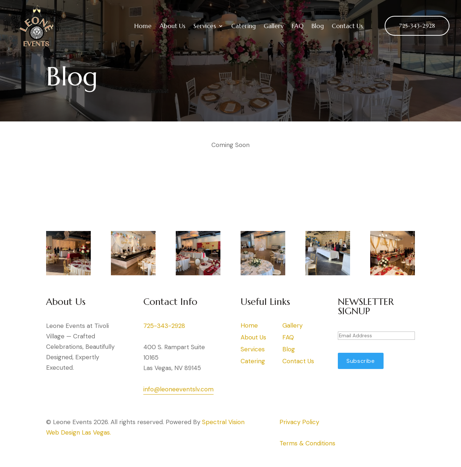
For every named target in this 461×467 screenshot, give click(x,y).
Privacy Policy (299, 422)
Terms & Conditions (307, 443)
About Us (172, 26)
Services (204, 26)
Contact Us (347, 26)
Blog (318, 26)
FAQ (298, 26)
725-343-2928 (417, 25)
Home (143, 26)
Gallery (274, 26)
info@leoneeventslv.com (178, 389)
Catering (243, 26)
